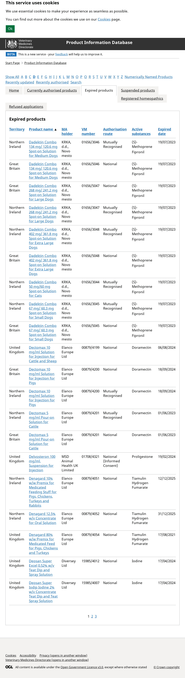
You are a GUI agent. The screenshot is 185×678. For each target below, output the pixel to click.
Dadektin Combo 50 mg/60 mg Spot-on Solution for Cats (43, 289)
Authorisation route (115, 131)
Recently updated (19, 82)
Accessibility (28, 655)
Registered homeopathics (142, 98)
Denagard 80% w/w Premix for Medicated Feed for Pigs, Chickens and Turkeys (43, 543)
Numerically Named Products (149, 76)
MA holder (67, 131)
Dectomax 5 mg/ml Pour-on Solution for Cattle (41, 420)
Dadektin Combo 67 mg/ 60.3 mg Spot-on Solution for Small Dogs (43, 310)
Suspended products (138, 90)
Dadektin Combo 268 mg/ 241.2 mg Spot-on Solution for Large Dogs (43, 192)
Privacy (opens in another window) (63, 655)
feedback (61, 54)
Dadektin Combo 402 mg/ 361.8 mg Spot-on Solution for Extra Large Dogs (43, 238)
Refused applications (26, 106)
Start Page (12, 63)
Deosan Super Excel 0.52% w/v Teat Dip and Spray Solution (41, 568)
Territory (17, 129)
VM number (88, 131)
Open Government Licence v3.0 (82, 667)
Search (75, 82)
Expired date (164, 131)
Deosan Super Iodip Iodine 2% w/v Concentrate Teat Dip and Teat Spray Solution (43, 591)
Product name (41, 129)
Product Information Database (99, 42)
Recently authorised (52, 82)
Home (14, 90)
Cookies (104, 19)
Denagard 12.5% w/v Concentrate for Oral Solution (42, 518)
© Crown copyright (167, 667)
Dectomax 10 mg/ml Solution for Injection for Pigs (42, 376)
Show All (12, 76)
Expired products (99, 90)
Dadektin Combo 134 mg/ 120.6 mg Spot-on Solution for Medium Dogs (43, 149)
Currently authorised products (52, 90)
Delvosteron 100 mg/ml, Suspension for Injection (42, 463)
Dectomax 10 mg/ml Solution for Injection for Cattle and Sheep (43, 354)
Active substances (141, 131)
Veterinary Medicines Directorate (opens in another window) (47, 660)
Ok (10, 28)
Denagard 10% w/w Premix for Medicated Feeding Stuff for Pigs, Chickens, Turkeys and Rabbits (43, 492)
